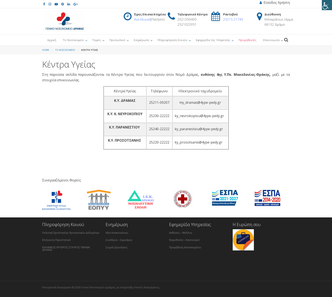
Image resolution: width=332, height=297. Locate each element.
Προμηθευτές (247, 40)
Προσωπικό (117, 40)
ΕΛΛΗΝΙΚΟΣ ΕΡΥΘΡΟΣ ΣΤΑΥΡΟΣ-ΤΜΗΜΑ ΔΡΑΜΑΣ (66, 249)
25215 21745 (233, 19)
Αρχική (51, 40)
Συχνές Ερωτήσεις (116, 247)
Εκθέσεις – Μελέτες (180, 233)
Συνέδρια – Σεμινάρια (119, 240)
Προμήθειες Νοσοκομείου (185, 247)
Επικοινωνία (271, 40)
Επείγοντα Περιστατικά (56, 240)
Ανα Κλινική (142, 19)
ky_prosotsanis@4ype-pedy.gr (199, 142)
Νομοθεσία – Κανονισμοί (184, 240)
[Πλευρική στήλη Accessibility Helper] (327, 5)
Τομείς (96, 40)
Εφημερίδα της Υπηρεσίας (213, 40)
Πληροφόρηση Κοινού (172, 40)
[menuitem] (51, 40)
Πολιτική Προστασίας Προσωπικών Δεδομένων (70, 233)
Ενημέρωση (141, 40)
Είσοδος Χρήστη (275, 2)
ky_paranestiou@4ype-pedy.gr (199, 129)
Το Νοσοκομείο (73, 40)
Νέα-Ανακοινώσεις (117, 233)
